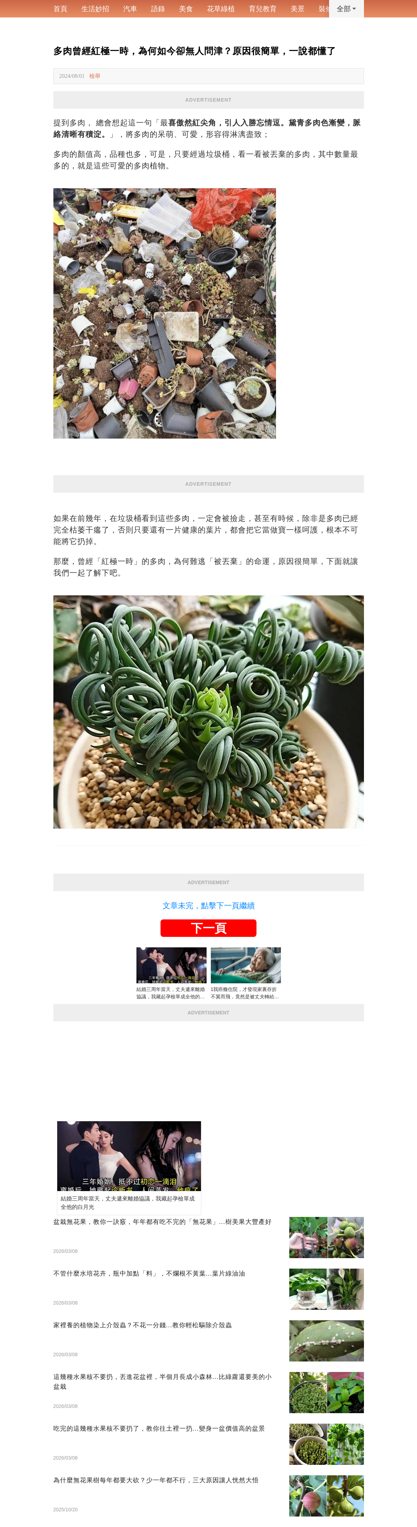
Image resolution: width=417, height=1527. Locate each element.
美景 (298, 9)
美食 (186, 9)
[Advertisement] (208, 1070)
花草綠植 (221, 9)
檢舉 (94, 76)
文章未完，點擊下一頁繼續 (209, 905)
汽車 (130, 9)
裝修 (326, 9)
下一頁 (208, 928)
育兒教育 (263, 9)
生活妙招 (95, 9)
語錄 (158, 9)
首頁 (60, 9)
